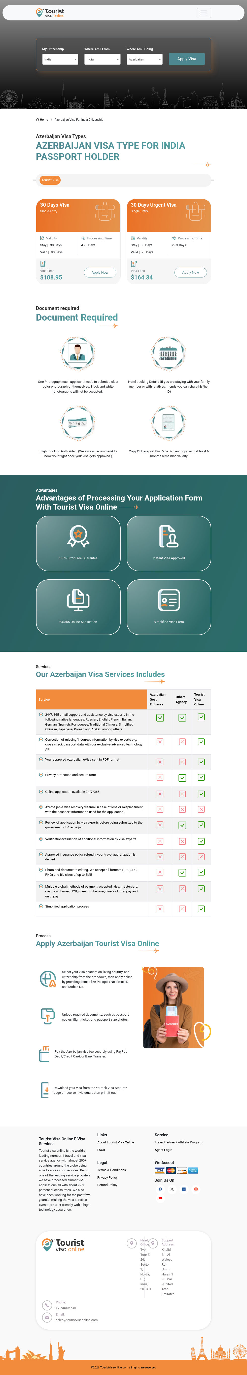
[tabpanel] (123, 242)
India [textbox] (48, 59)
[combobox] (60, 59)
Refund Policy (107, 1185)
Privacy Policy (107, 1177)
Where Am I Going (140, 49)
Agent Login (163, 1150)
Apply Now (100, 272)
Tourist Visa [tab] (50, 180)
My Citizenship (53, 49)
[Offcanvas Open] (204, 13)
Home (42, 119)
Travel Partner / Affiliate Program (179, 1142)
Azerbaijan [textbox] (136, 59)
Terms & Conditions (111, 1170)
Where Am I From (97, 49)
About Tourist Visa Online (115, 1142)
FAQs (101, 1150)
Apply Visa (186, 58)
